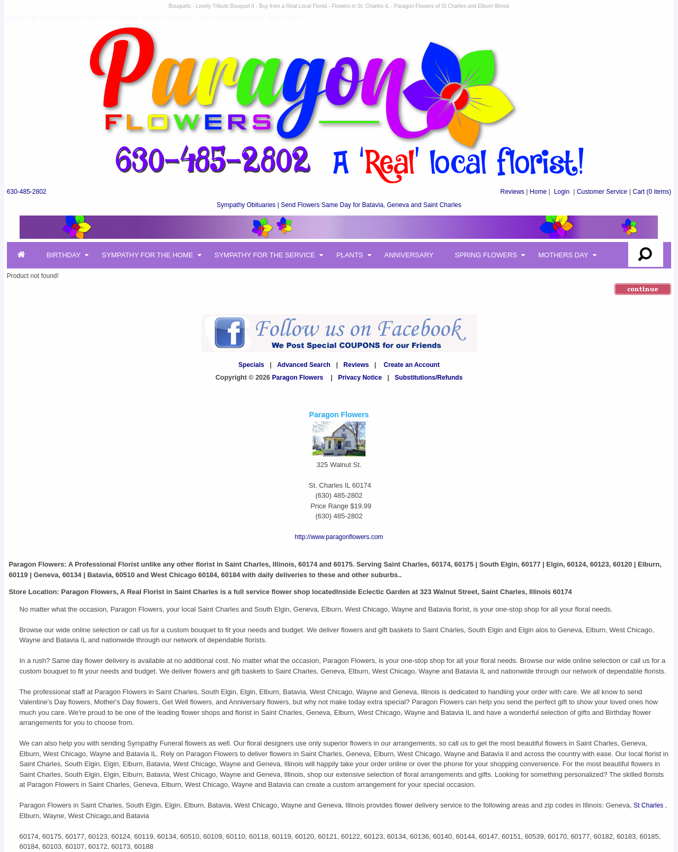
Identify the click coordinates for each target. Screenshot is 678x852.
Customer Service (602, 191)
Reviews (512, 191)
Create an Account (411, 365)
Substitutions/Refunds (428, 377)
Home (538, 191)
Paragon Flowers (298, 377)
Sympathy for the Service (265, 255)
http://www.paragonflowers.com (339, 537)
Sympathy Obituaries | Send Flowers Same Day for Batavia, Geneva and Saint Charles (339, 205)
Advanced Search (304, 365)
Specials (251, 365)
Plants (349, 255)
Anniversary (409, 255)
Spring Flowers (486, 255)
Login (561, 191)
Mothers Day (563, 255)
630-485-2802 (27, 191)
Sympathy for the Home (147, 255)
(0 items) (652, 191)
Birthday (64, 255)
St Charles (649, 805)
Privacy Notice (360, 377)
